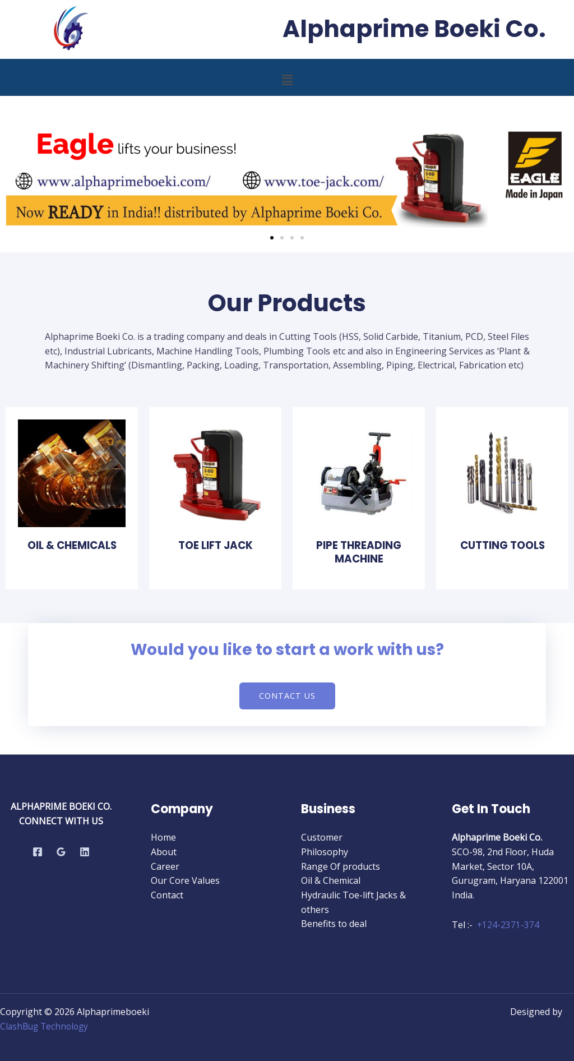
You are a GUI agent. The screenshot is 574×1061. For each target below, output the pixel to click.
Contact (167, 895)
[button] (287, 79)
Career (165, 866)
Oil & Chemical (330, 880)
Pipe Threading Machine (359, 551)
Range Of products (340, 866)
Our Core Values (185, 880)
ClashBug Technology (46, 1026)
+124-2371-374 (508, 925)
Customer (321, 838)
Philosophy (324, 852)
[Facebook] (38, 852)
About (164, 852)
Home (163, 838)
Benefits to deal (334, 923)
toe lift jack (215, 545)
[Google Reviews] (61, 852)
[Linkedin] (85, 852)
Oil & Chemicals (72, 545)
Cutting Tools (502, 545)
